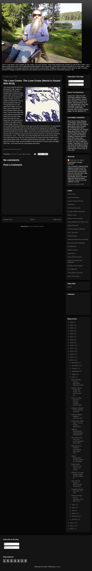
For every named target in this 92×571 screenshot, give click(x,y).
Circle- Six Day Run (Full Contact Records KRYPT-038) (76, 401)
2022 (72, 334)
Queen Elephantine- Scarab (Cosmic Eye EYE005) (77, 458)
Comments (73, 84)
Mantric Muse (72, 215)
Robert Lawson (73, 250)
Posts (71, 81)
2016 (72, 351)
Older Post (57, 219)
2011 (72, 526)
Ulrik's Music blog (73, 276)
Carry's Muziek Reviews (76, 201)
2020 (72, 340)
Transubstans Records (75, 273)
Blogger (58, 566)
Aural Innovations (73, 197)
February (75, 516)
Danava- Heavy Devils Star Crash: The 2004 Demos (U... (76, 391)
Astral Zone (71, 194)
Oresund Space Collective (76, 229)
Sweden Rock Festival (75, 266)
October (74, 368)
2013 (72, 360)
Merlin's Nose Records (75, 218)
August (74, 374)
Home (32, 219)
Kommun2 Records (74, 208)
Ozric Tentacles (73, 232)
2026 (72, 322)
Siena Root (71, 253)
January (74, 519)
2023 (72, 331)
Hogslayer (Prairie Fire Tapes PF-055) (77, 491)
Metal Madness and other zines (78, 222)
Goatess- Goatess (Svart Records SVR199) (77, 410)
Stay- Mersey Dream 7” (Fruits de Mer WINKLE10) (76, 483)
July (73, 377)
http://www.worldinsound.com (12, 149)
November (75, 365)
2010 (72, 529)
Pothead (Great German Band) (78, 239)
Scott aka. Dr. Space (77, 160)
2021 (72, 337)
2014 (72, 357)
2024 (72, 328)
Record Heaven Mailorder (76, 243)
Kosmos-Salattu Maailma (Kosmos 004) (76, 416)
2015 (72, 354)
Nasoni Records (73, 225)
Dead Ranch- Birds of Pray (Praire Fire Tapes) (76, 466)
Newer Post (7, 219)
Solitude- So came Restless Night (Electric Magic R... (77, 475)
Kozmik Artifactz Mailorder (76, 211)
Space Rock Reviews (75, 257)
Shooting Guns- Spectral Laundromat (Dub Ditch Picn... (76, 449)
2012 (72, 523)
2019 (72, 342)
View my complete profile (76, 184)
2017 (72, 348)
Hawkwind (71, 204)
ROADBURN (72, 246)
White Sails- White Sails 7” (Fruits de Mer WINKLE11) (77, 423)
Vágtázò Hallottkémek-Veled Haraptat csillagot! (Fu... (77, 432)
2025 (72, 325)
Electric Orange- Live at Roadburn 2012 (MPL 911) (77, 498)
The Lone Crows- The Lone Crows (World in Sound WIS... (77, 440)
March (74, 513)
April (73, 510)
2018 (72, 345)
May (73, 507)
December (75, 362)
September (75, 371)
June (73, 505)
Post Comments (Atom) (36, 226)
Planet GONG (72, 236)
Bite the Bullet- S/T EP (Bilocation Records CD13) (77, 382)
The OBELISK (72, 269)
